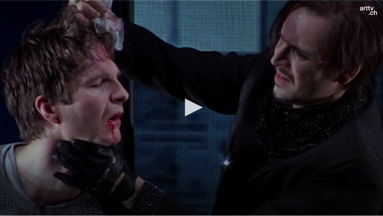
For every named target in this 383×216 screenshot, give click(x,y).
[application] (191, 108)
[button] (191, 107)
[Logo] (368, 10)
